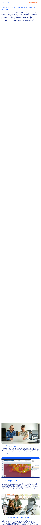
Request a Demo (33, 2)
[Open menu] (38, 2)
